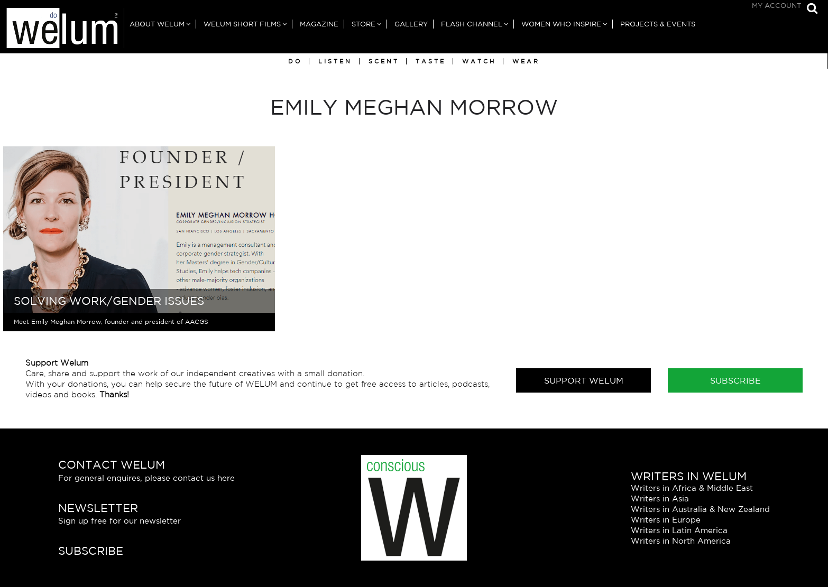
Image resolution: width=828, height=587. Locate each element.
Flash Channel (471, 24)
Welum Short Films (242, 24)
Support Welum (583, 380)
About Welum (157, 24)
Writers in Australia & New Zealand (700, 509)
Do (295, 61)
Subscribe (735, 380)
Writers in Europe (666, 519)
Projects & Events (657, 24)
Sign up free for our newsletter (119, 520)
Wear (526, 61)
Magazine (319, 24)
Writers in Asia (660, 498)
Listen (335, 61)
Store (363, 24)
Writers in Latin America (679, 530)
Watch (479, 61)
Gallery (411, 24)
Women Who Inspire (561, 24)
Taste (431, 61)
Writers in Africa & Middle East (692, 487)
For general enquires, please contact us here (146, 477)
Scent (384, 61)
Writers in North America (681, 540)
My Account (776, 6)
